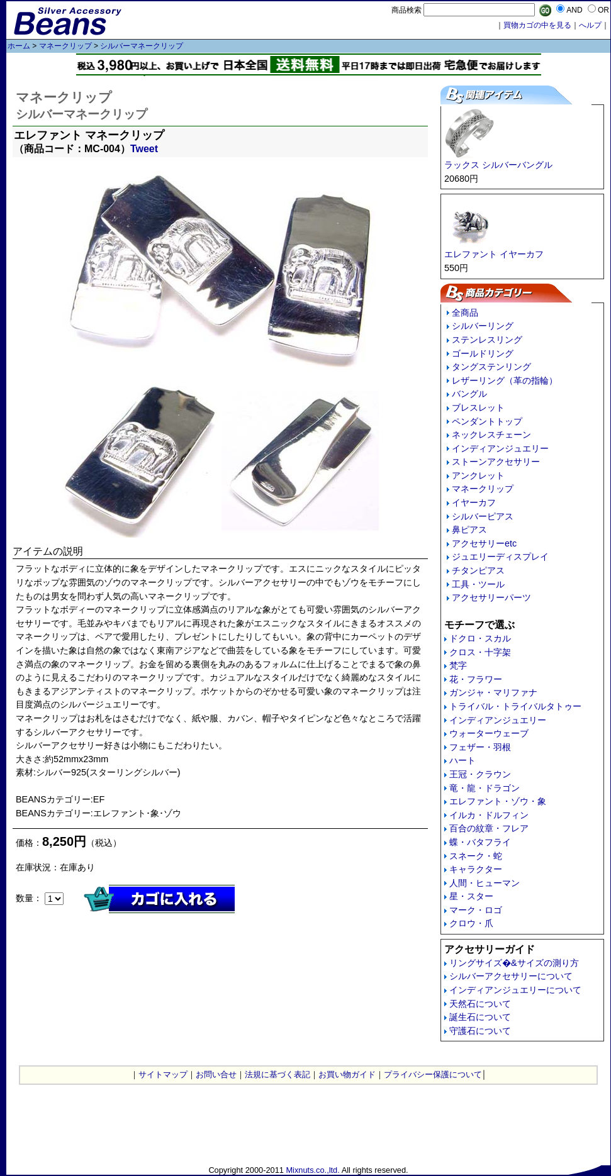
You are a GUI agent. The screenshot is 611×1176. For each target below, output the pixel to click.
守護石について (480, 1031)
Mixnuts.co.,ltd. (312, 1170)
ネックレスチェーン (491, 435)
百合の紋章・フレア (489, 828)
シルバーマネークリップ (141, 46)
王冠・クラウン (480, 774)
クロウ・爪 (471, 923)
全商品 (465, 313)
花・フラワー (475, 679)
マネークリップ (65, 46)
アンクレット (478, 475)
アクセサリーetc (484, 543)
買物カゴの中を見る (537, 25)
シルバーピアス (482, 516)
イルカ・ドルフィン (489, 815)
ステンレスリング (487, 340)
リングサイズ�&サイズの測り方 (514, 963)
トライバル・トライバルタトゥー (515, 706)
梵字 (458, 665)
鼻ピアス (469, 529)
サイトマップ (163, 1074)
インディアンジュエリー (500, 448)
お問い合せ (216, 1074)
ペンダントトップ (487, 421)
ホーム (19, 46)
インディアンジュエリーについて (515, 990)
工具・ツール (478, 584)
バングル (469, 394)
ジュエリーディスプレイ (500, 557)
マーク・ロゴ (475, 910)
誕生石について (480, 1017)
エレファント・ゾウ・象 (497, 801)
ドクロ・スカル (480, 638)
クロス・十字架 (480, 652)
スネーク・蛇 (475, 856)
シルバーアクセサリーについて (511, 976)
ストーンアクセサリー (496, 462)
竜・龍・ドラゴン (484, 788)
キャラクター (475, 869)
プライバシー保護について (433, 1074)
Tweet (144, 148)
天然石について (480, 1004)
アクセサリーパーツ (491, 597)
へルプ (590, 25)
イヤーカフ (474, 502)
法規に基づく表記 (277, 1074)
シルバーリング (482, 326)
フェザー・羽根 (480, 747)
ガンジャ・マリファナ (493, 692)
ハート (462, 760)
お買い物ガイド (347, 1074)
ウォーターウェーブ (489, 733)
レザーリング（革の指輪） (505, 380)
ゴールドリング (482, 353)
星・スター (471, 896)
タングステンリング (491, 367)
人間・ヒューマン (484, 883)
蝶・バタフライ (480, 842)
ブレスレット (478, 407)
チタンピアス (478, 570)
